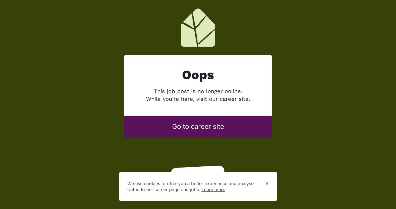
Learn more (213, 189)
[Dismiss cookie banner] (267, 184)
